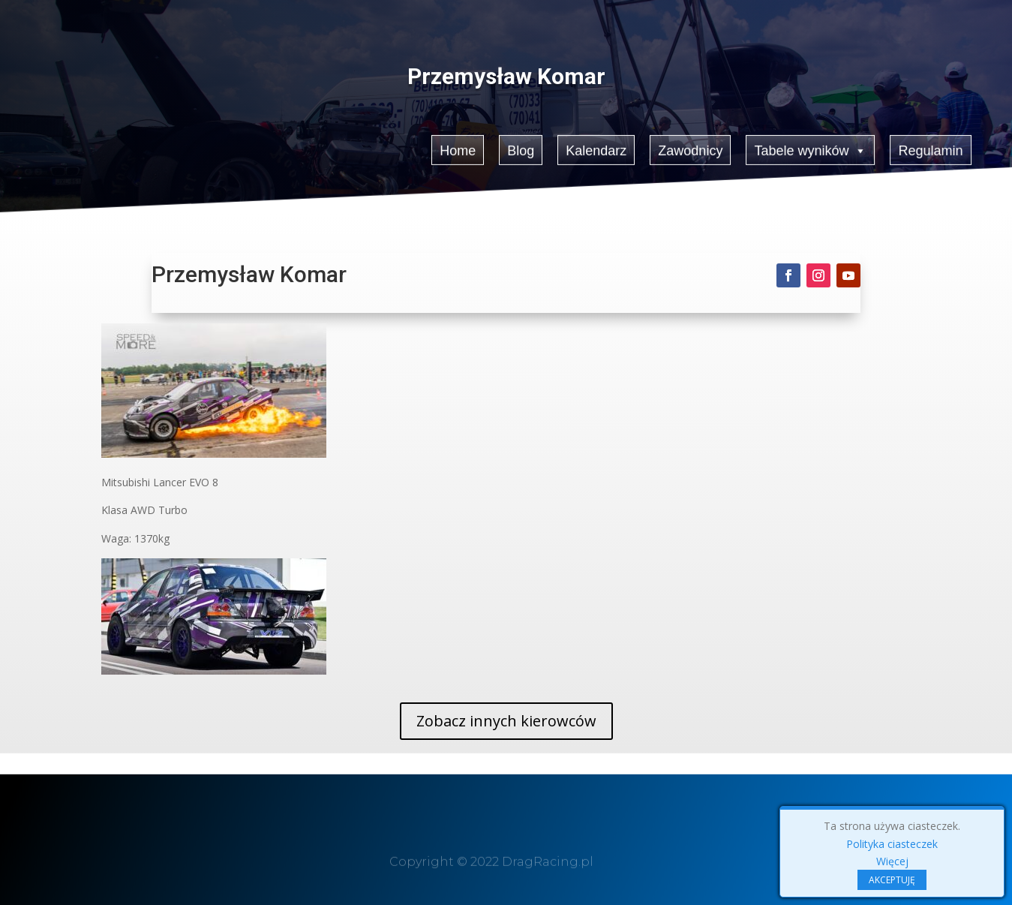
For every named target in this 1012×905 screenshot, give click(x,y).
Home (458, 150)
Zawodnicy (691, 150)
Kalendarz (596, 150)
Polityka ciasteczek (892, 844)
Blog (520, 150)
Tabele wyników (811, 149)
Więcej (892, 861)
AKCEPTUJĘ (892, 879)
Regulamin (931, 150)
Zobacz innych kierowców (506, 721)
